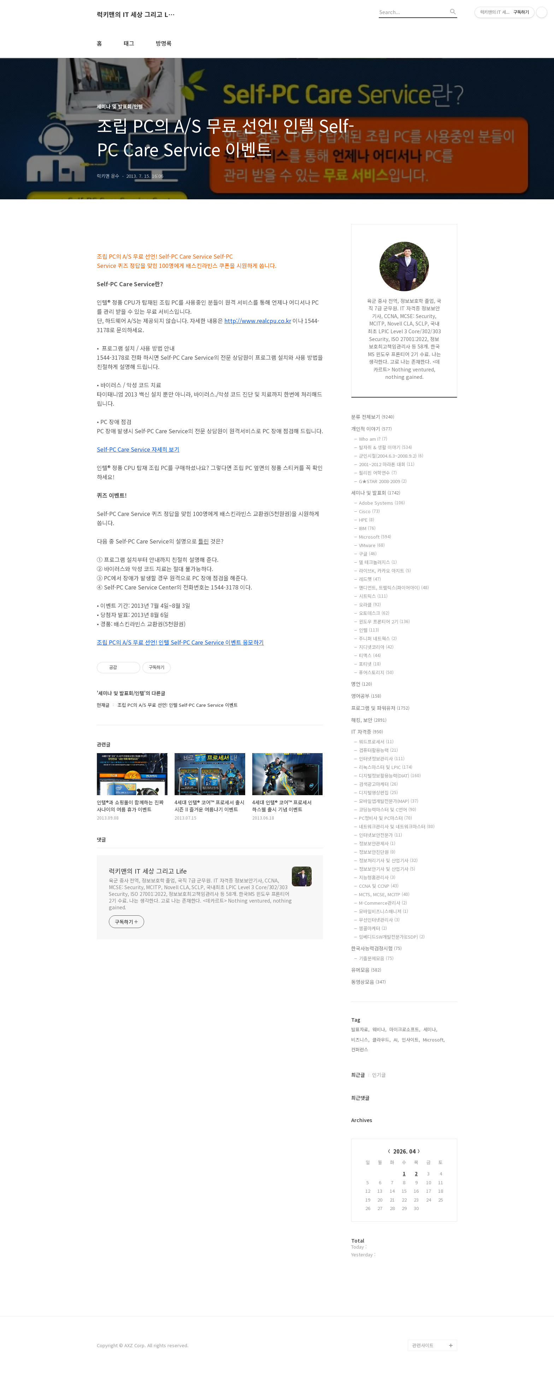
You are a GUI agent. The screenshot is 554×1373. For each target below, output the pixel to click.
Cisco (369, 511)
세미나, (430, 1029)
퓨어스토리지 (376, 672)
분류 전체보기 (372, 416)
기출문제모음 (376, 958)
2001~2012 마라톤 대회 (386, 464)
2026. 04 (404, 1151)
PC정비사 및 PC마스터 (385, 818)
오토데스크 (374, 613)
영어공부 (366, 695)
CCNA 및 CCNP (379, 885)
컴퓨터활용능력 (378, 750)
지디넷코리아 (376, 647)
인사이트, (411, 1039)
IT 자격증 (367, 731)
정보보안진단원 (377, 852)
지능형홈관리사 (377, 877)
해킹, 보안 (369, 719)
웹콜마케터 (373, 928)
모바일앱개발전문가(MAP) (388, 801)
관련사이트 (423, 1345)
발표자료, (360, 1029)
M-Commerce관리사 (383, 902)
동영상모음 (368, 981)
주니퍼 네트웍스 (378, 638)
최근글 (358, 1074)
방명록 (164, 43)
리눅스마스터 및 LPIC (385, 767)
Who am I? (373, 438)
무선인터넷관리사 (379, 919)
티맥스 (370, 655)
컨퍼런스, (360, 1049)
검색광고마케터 (378, 784)
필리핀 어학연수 (378, 472)
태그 (129, 43)
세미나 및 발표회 (375, 492)
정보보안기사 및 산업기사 (387, 869)
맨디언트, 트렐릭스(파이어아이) (394, 587)
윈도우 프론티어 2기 (384, 621)
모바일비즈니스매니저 (383, 911)
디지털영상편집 (378, 792)
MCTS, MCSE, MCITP (384, 894)
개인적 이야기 (371, 428)
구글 (368, 553)
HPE (366, 519)
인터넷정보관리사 (382, 758)
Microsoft (375, 536)
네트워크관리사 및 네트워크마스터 (397, 826)
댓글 (101, 839)
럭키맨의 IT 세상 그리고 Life (136, 14)
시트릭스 (373, 596)
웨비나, (379, 1029)
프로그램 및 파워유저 (380, 707)
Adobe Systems (382, 502)
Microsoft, (434, 1039)
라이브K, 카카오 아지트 (385, 570)
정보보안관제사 (377, 843)
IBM (367, 528)
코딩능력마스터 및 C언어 (387, 809)
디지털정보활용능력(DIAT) (390, 775)
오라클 (370, 604)
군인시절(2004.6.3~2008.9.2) (391, 455)
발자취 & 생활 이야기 (385, 447)
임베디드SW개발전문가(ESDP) (392, 936)
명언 (361, 683)
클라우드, (381, 1039)
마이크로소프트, (404, 1029)
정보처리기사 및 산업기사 (388, 860)
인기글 (379, 1074)
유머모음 (366, 969)
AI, (396, 1039)
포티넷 (370, 664)
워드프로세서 (376, 741)
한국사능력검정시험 (376, 948)
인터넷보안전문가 (380, 835)
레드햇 (370, 579)
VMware (372, 545)
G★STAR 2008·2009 (383, 481)
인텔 (369, 630)
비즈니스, (360, 1039)
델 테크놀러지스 (378, 562)
